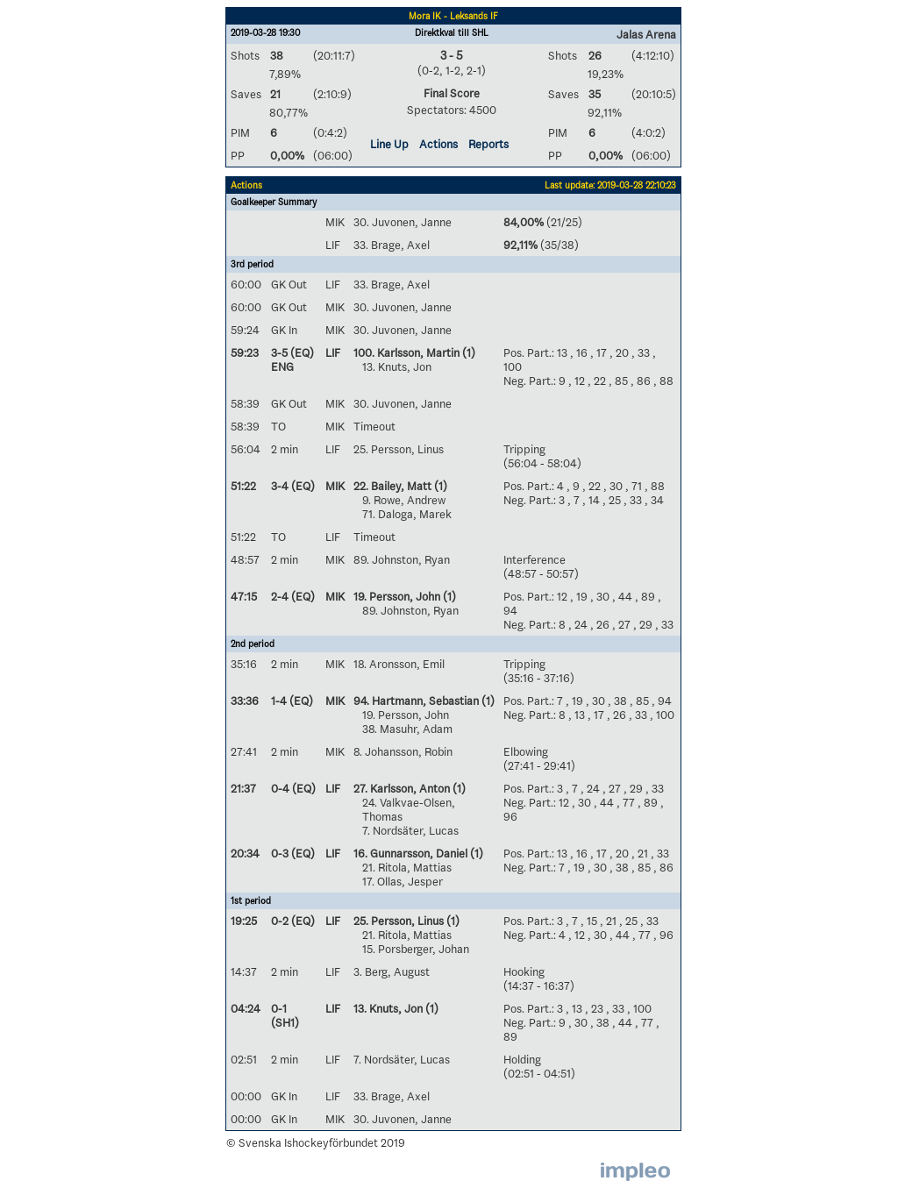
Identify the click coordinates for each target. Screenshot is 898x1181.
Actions (438, 144)
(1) (467, 352)
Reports (488, 144)
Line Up (389, 144)
